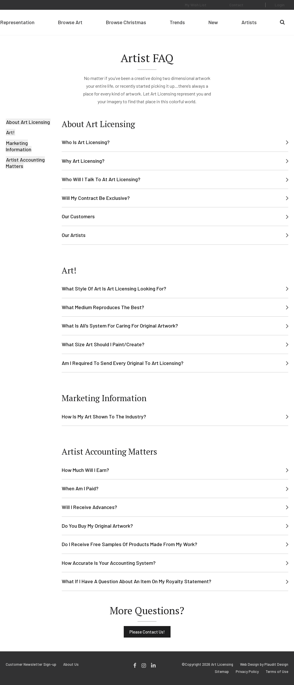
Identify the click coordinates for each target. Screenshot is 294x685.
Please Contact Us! (147, 631)
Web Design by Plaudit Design (264, 664)
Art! (10, 132)
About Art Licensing (28, 122)
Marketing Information (19, 146)
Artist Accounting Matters (25, 162)
